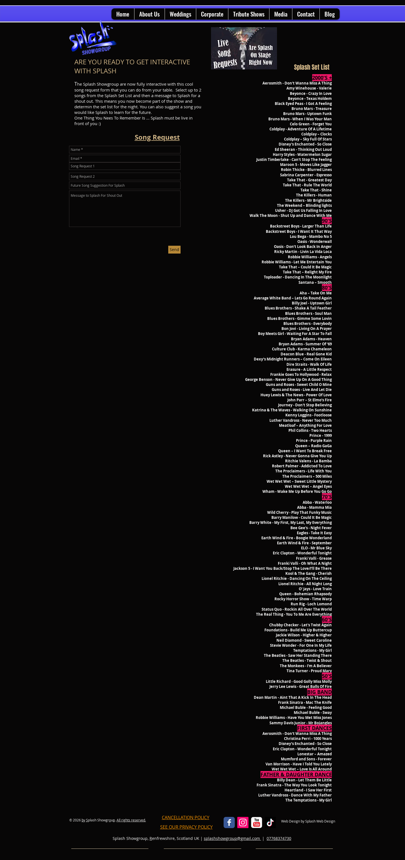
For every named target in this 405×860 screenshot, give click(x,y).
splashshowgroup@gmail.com (232, 838)
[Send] (174, 250)
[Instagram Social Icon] (242, 822)
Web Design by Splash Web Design (308, 821)
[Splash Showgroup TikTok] (270, 822)
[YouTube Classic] (256, 822)
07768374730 (279, 838)
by (83, 820)
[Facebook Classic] (229, 822)
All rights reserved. (131, 820)
